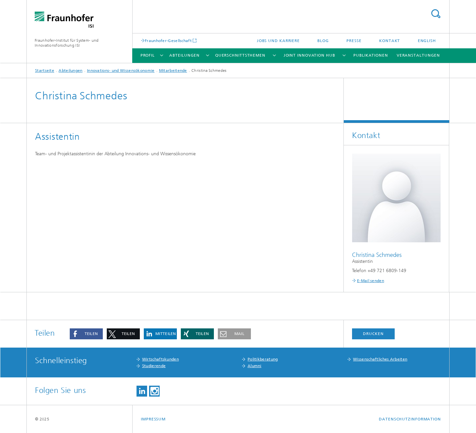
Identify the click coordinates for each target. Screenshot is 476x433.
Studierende (154, 365)
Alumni (254, 365)
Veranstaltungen (418, 55)
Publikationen (370, 55)
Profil (147, 55)
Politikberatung (263, 359)
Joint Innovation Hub (309, 55)
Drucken (373, 333)
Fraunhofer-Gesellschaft (168, 40)
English (427, 40)
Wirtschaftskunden (160, 359)
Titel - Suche (435, 13)
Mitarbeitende (173, 70)
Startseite (44, 70)
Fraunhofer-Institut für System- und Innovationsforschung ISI (67, 43)
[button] (86, 333)
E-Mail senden (370, 280)
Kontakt (389, 40)
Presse (353, 40)
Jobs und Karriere (278, 40)
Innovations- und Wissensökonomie (121, 70)
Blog (323, 40)
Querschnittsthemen (240, 55)
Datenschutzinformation (410, 419)
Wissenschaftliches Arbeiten (380, 359)
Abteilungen (184, 55)
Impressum (153, 419)
